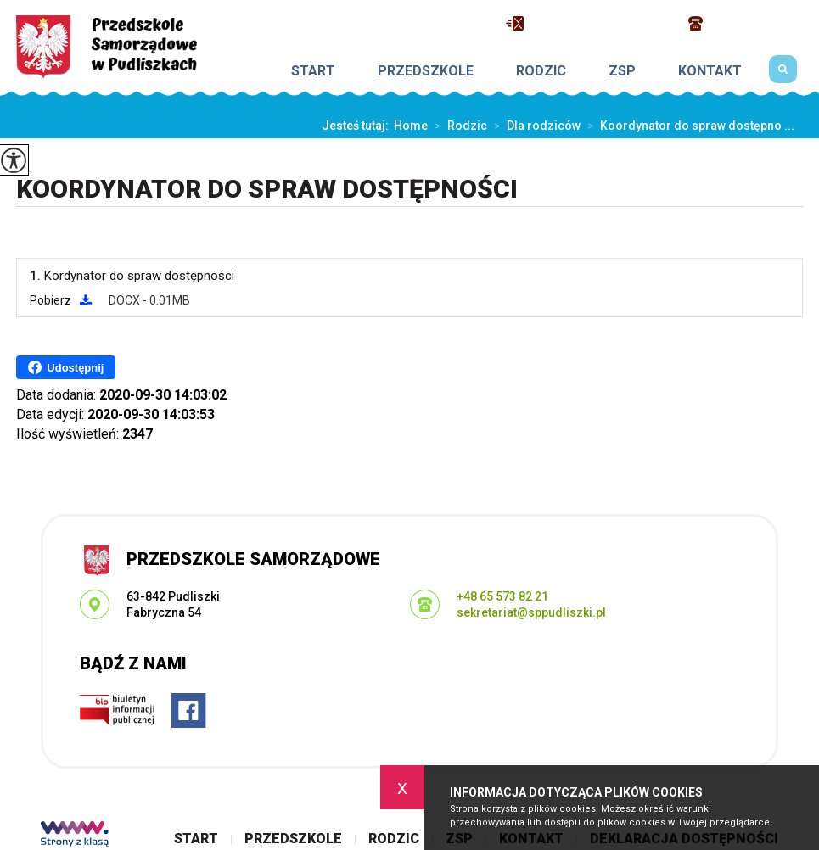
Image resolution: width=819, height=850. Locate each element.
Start (313, 71)
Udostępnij (66, 367)
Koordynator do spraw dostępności (267, 189)
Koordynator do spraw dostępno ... (687, 125)
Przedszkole (426, 71)
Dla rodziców (534, 125)
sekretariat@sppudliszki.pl (588, 23)
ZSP (622, 71)
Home (411, 125)
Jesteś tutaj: (358, 125)
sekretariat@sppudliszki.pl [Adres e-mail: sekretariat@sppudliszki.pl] (531, 612)
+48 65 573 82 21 (745, 23)
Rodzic (541, 71)
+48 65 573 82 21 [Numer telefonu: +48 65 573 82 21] (502, 596)
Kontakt (710, 71)
